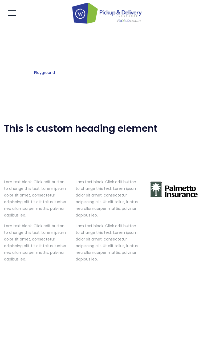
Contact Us (145, 334)
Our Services (117, 334)
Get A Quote (88, 334)
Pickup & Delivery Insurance (107, 326)
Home (20, 72)
